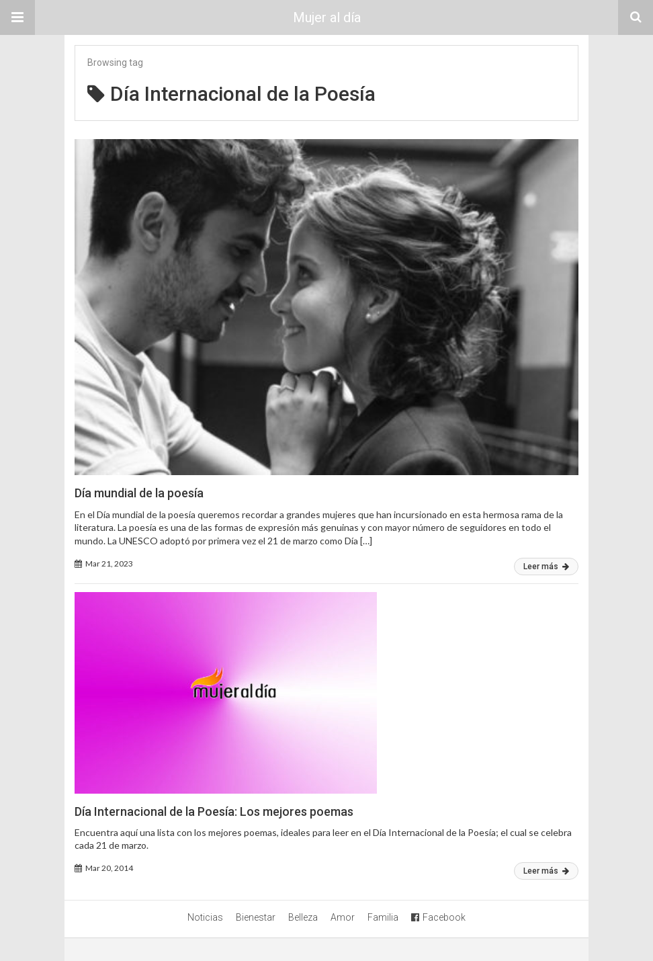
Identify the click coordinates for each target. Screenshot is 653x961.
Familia (382, 917)
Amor (343, 917)
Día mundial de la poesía (139, 493)
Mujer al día (327, 17)
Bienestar (255, 917)
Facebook (438, 917)
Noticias (205, 917)
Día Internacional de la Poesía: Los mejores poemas (214, 811)
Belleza (303, 917)
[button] (17, 17)
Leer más (546, 566)
